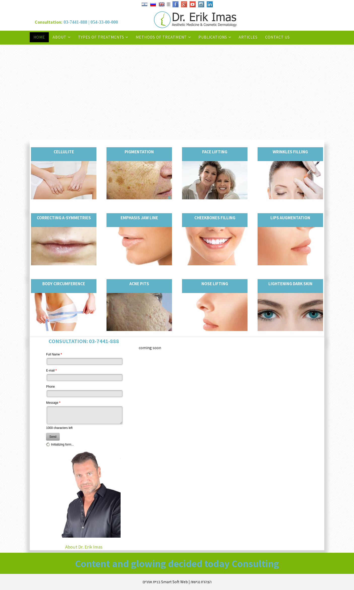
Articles (248, 37)
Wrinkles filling (290, 152)
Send (52, 436)
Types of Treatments (101, 37)
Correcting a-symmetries (64, 217)
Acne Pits (139, 283)
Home (39, 37)
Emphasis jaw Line (139, 217)
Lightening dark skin (290, 283)
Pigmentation (139, 152)
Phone (50, 386)
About (59, 37)
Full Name (54, 354)
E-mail (51, 370)
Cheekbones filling (214, 217)
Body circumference (63, 283)
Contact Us (277, 37)
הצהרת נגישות (201, 581)
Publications (212, 37)
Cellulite (64, 152)
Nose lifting (214, 283)
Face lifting (214, 152)
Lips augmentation (290, 217)
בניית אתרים (151, 581)
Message (53, 402)
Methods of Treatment (161, 37)
